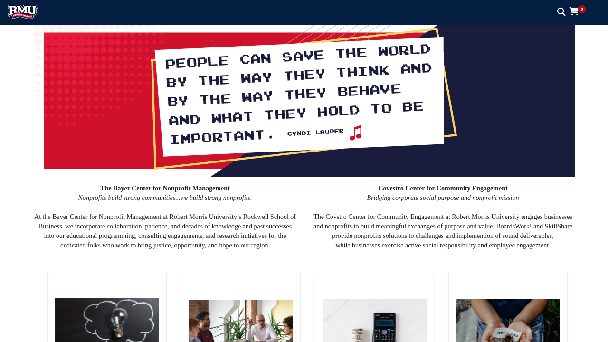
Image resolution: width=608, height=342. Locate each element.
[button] (581, 12)
